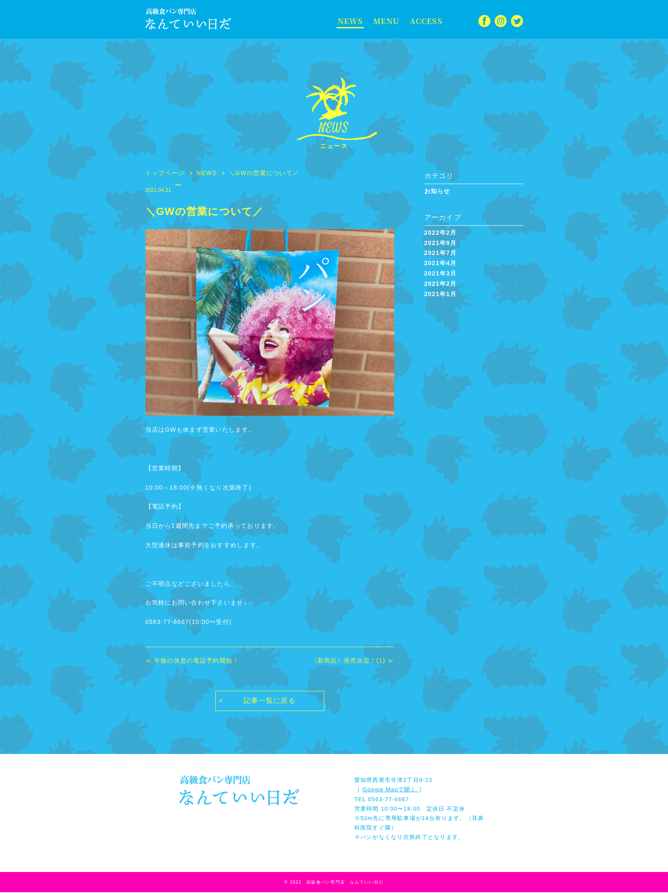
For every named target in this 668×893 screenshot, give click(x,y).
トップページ (165, 173)
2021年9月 (440, 242)
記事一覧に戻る (270, 701)
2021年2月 (440, 283)
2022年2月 (440, 232)
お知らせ (437, 191)
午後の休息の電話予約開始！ (196, 660)
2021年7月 (440, 252)
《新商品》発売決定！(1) (348, 660)
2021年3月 (440, 273)
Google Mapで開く (391, 790)
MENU (385, 21)
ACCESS (424, 21)
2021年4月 (440, 263)
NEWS (350, 21)
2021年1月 (440, 294)
